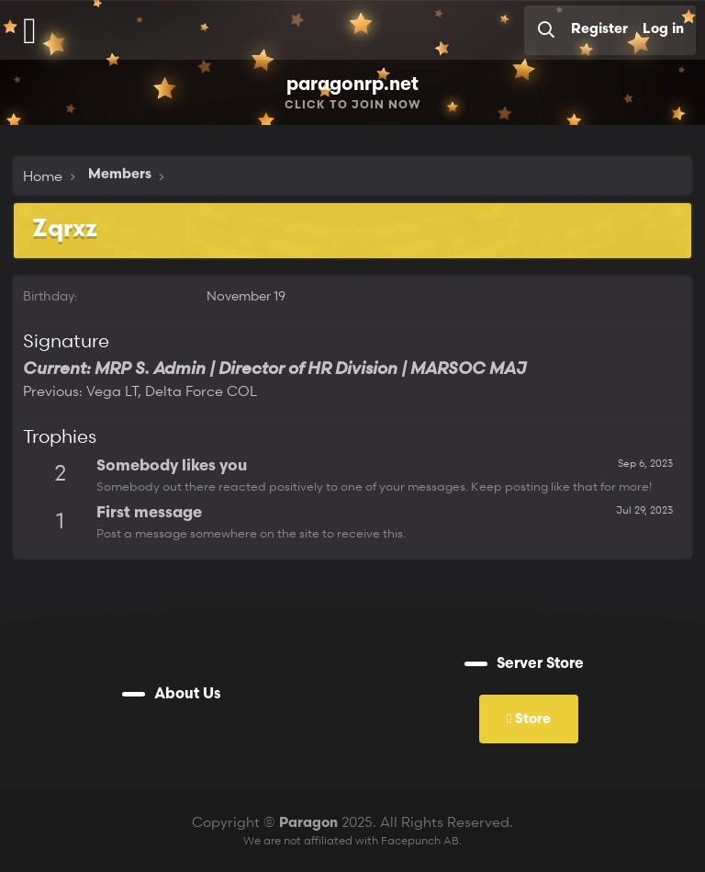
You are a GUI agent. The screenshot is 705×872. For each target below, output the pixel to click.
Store (529, 717)
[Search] (546, 30)
